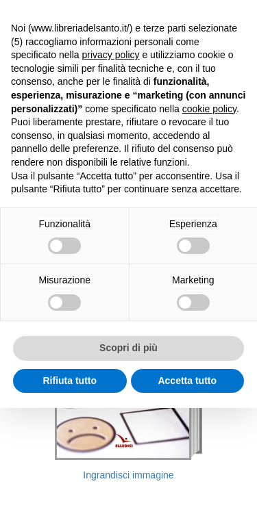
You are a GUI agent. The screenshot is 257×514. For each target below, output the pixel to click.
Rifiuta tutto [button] (69, 380)
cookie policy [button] (209, 108)
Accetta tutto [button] (187, 380)
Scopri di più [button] (128, 347)
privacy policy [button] (111, 54)
